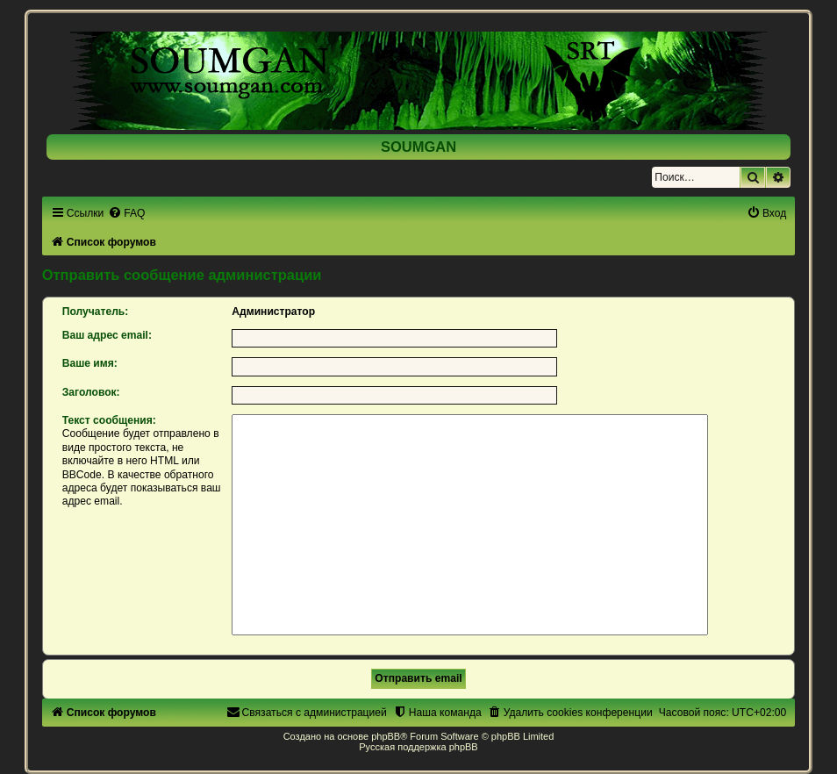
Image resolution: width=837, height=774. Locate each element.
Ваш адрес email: (107, 335)
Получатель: (95, 311)
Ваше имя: (90, 363)
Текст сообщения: (109, 420)
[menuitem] (126, 213)
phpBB (385, 736)
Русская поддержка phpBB (418, 747)
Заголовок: (91, 392)
